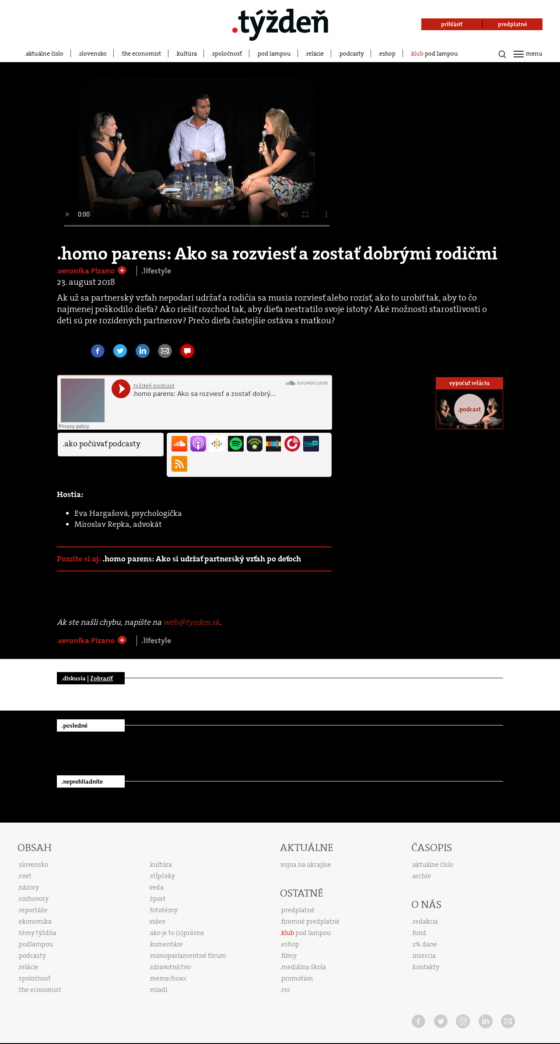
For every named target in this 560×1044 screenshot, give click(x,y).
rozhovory (34, 898)
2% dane (425, 944)
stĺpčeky (162, 876)
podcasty (352, 53)
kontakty (426, 967)
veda (157, 887)
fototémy (164, 910)
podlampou (36, 944)
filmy (289, 955)
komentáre (166, 944)
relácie (315, 53)
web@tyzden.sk (191, 622)
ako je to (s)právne (177, 932)
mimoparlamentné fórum (188, 955)
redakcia (425, 921)
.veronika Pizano (86, 271)
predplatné (298, 910)
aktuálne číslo (44, 53)
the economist (141, 53)
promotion (297, 978)
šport (158, 898)
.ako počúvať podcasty (101, 443)
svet (25, 876)
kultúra (187, 53)
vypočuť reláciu (469, 383)
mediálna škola (303, 967)
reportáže (33, 910)
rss (285, 989)
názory (29, 887)
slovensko (93, 53)
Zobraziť (101, 678)
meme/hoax (168, 978)
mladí (158, 989)
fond (419, 932)
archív (422, 876)
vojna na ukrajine (306, 864)
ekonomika (35, 921)
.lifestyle (156, 271)
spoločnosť (227, 53)
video (157, 921)
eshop (387, 53)
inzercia (424, 955)
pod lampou (274, 53)
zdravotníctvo (170, 967)
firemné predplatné (310, 921)
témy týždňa (37, 932)
